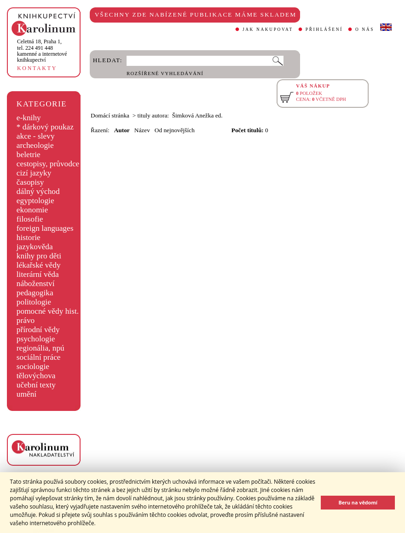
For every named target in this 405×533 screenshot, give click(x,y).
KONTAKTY (37, 68)
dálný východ (38, 191)
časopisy (30, 182)
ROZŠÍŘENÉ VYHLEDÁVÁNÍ (165, 73)
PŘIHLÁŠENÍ (324, 29)
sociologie (33, 366)
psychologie (36, 338)
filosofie (30, 219)
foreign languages (45, 228)
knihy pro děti (39, 256)
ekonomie (32, 209)
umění (26, 394)
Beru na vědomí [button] (357, 502)
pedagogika (35, 292)
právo (26, 320)
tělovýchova (36, 375)
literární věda (38, 274)
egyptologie (35, 200)
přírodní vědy (38, 329)
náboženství (36, 283)
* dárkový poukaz (45, 127)
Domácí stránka (110, 115)
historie (28, 237)
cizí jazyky (34, 173)
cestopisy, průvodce (48, 163)
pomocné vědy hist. (48, 311)
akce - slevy (36, 136)
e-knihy (29, 117)
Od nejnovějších (175, 130)
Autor (122, 130)
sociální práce (39, 357)
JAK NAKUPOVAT (268, 29)
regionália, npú (40, 348)
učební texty (36, 385)
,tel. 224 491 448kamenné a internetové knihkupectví (42, 50)
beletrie (28, 154)
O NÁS (364, 29)
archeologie (35, 145)
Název (142, 130)
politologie (34, 302)
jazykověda (35, 246)
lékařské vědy (39, 265)
